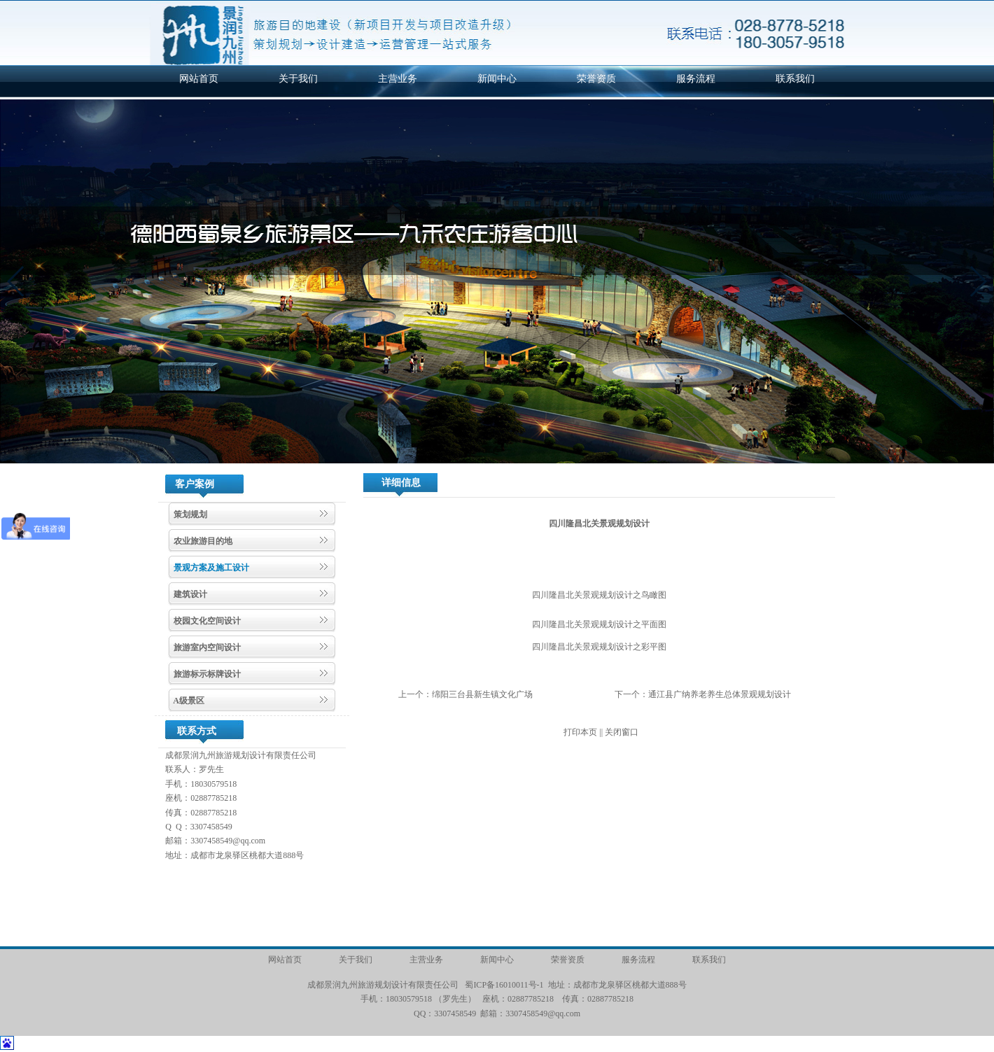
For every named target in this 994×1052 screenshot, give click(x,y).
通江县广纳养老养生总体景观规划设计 (719, 694)
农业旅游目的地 (202, 541)
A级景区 (188, 701)
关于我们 (298, 78)
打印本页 (580, 732)
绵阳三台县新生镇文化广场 (482, 694)
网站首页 (198, 78)
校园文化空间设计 (206, 621)
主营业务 (397, 78)
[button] (16, 281)
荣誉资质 (596, 78)
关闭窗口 (621, 732)
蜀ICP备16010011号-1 (504, 985)
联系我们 (795, 78)
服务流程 (695, 78)
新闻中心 (497, 78)
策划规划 (189, 514)
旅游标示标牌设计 (206, 674)
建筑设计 (189, 594)
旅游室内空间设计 (206, 647)
